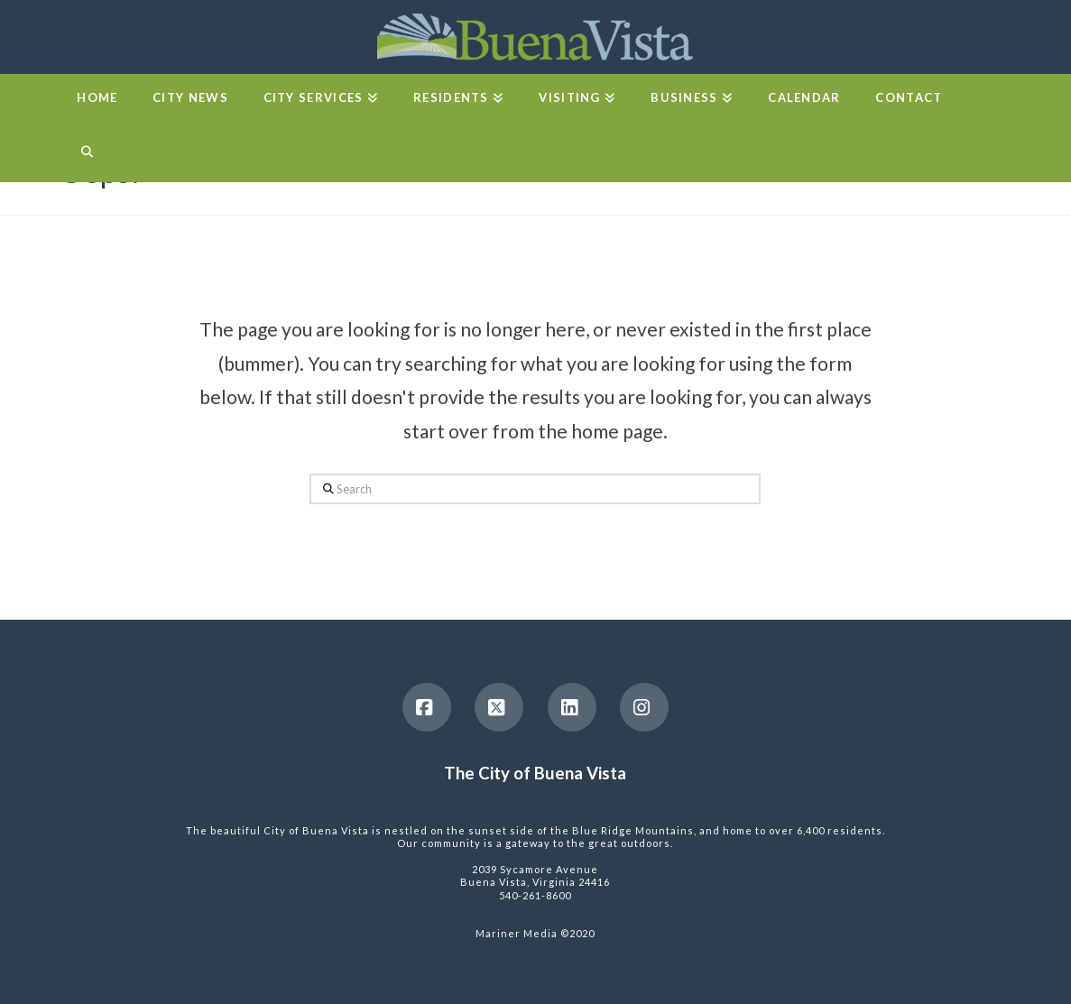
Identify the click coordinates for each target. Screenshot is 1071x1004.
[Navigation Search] (86, 155)
